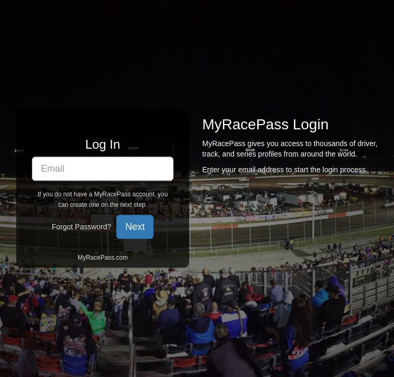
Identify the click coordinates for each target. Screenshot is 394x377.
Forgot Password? (82, 227)
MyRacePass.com (103, 258)
